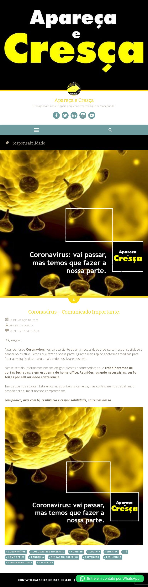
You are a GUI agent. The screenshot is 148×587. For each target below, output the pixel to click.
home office (16, 557)
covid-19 (76, 551)
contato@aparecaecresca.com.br (45, 580)
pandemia (37, 557)
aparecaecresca (21, 325)
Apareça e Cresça (74, 100)
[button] (110, 578)
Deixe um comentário (24, 331)
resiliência (113, 557)
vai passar (46, 562)
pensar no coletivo (64, 557)
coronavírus (17, 551)
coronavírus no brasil (48, 551)
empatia (112, 551)
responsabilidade (20, 562)
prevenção (92, 557)
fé (125, 551)
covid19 (94, 551)
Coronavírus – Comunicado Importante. (74, 312)
